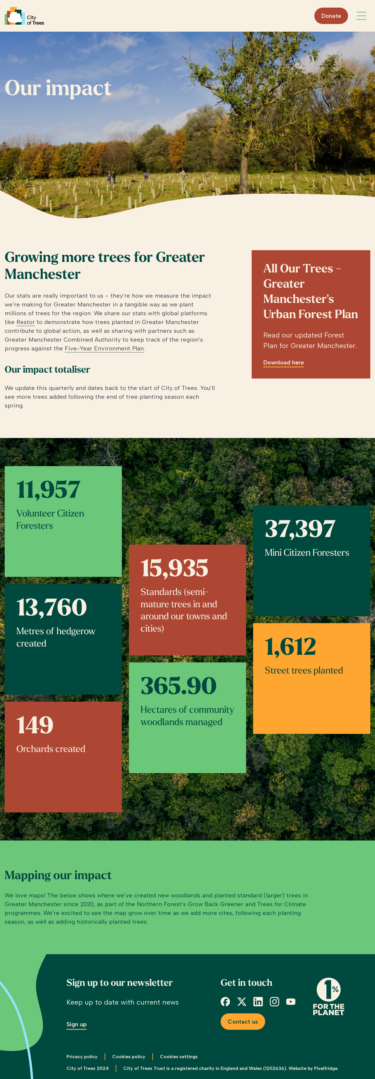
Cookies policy (128, 1056)
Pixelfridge (326, 1068)
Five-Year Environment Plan (104, 348)
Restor (25, 321)
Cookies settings (179, 1056)
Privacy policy (82, 1056)
